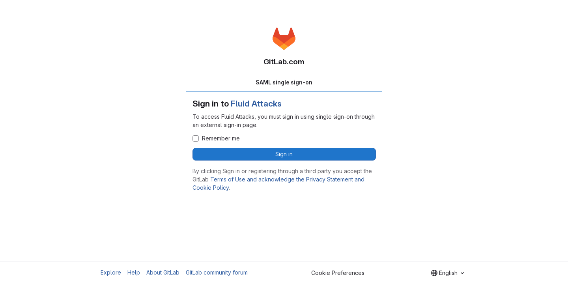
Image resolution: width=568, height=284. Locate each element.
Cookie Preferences (337, 272)
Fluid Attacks (256, 103)
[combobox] (447, 273)
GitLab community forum (217, 272)
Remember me (221, 138)
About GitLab (162, 272)
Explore (111, 272)
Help (133, 272)
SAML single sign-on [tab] (284, 82)
